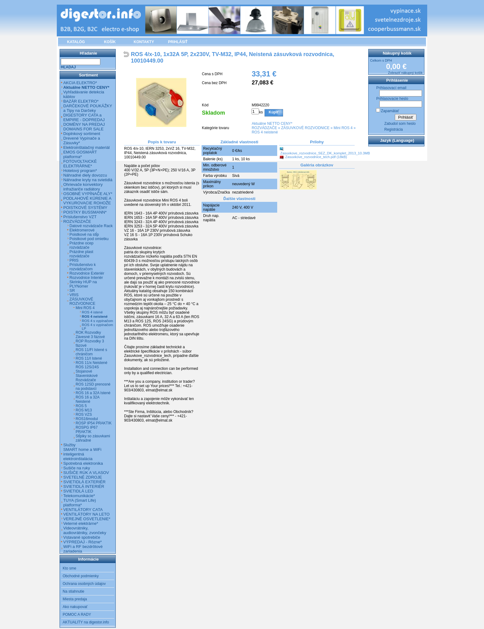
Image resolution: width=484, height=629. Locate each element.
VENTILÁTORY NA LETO (86, 514)
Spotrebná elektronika (83, 463)
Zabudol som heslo (399, 123)
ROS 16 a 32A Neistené (87, 399)
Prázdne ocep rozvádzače (81, 245)
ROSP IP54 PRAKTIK (94, 423)
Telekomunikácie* (79, 495)
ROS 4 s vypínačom (97, 321)
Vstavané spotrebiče (81, 537)
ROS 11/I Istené (89, 358)
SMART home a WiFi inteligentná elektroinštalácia (82, 454)
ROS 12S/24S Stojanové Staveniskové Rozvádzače (87, 373)
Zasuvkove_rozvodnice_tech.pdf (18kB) (316, 157)
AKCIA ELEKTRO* (80, 82)
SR (72, 290)
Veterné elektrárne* (80, 523)
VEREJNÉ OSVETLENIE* (86, 519)
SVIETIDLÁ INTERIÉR (83, 486)
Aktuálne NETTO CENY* (272, 123)
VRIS (73, 295)
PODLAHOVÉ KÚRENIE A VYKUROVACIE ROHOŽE (87, 200)
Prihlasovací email (391, 88)
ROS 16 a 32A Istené (93, 393)
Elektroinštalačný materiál (86, 147)
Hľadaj (68, 67)
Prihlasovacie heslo (392, 98)
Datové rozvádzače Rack (91, 226)
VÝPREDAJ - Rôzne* (82, 542)
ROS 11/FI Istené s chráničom (91, 352)
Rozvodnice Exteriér (86, 273)
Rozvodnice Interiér (86, 278)
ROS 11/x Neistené (91, 363)
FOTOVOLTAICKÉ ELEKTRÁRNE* (80, 163)
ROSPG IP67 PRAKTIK (87, 429)
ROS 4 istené (92, 312)
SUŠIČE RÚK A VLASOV (86, 472)
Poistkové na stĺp (84, 234)
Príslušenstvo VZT (80, 216)
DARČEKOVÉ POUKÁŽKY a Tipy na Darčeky (87, 108)
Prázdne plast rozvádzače (81, 254)
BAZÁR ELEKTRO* (80, 101)
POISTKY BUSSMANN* (84, 212)
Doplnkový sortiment (81, 133)
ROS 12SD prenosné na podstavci (93, 386)
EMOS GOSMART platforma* (80, 154)
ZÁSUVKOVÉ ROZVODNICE (305, 128)
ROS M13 (84, 410)
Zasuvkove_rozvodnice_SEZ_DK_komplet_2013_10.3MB (325, 153)
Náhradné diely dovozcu (85, 175)
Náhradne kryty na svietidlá (87, 180)
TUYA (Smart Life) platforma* (79, 502)
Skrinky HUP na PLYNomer (83, 284)
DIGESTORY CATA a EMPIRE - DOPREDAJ (84, 117)
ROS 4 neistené (265, 132)
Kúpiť (274, 112)
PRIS (73, 260)
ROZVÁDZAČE (264, 128)
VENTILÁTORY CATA (83, 509)
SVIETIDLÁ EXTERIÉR (84, 482)
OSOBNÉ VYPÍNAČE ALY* (87, 193)
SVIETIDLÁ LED (78, 491)
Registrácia (393, 129)
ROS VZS (84, 414)
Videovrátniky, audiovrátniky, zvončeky (84, 530)
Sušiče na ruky (76, 468)
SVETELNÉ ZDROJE (82, 477)
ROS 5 (81, 406)
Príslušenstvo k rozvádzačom (82, 267)
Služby (69, 445)
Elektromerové (81, 230)
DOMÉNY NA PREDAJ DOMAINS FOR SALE (84, 126)
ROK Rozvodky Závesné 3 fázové (90, 334)
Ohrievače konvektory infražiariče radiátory (83, 186)
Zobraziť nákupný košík (405, 73)
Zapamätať (390, 111)
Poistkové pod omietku (89, 239)
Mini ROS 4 (343, 128)
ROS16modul (87, 419)
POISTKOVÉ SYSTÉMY (85, 207)
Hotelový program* (80, 170)
